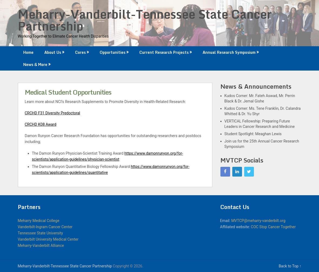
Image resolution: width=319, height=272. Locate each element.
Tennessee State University (40, 233)
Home (28, 52)
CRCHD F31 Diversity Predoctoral (52, 113)
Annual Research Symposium (229, 52)
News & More (35, 64)
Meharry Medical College (38, 220)
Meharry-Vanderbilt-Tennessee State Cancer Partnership (145, 20)
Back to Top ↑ (290, 266)
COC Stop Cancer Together (273, 227)
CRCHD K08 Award (40, 124)
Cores (80, 52)
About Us (52, 52)
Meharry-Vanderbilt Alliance (41, 245)
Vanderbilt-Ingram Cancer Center (45, 227)
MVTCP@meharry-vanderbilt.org (258, 220)
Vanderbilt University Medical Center (48, 239)
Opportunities (112, 52)
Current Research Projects (164, 52)
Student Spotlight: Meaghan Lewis (253, 134)
